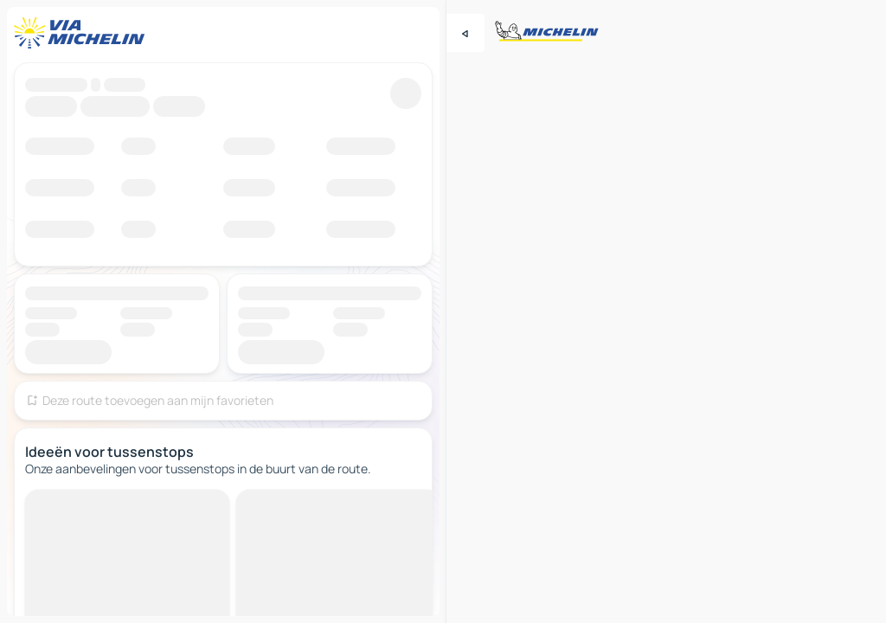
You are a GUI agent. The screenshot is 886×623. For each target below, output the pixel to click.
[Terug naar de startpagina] (83, 33)
